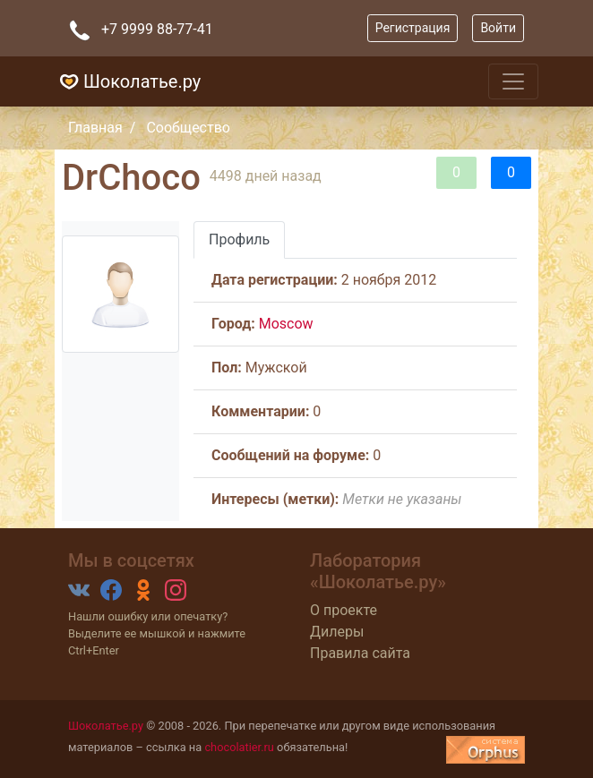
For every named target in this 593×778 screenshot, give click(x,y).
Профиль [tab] (239, 239)
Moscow (286, 323)
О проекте (343, 610)
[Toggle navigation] (513, 81)
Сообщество (188, 127)
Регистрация (413, 28)
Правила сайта (360, 653)
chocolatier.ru (239, 747)
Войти (498, 28)
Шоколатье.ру (128, 81)
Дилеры (337, 631)
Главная (95, 127)
